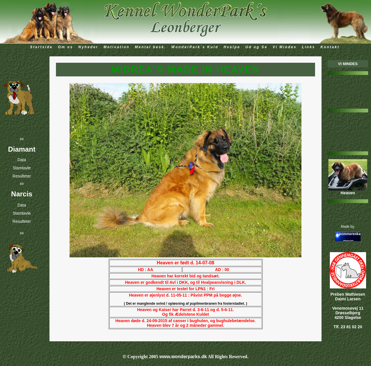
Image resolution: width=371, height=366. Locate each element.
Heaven (348, 193)
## (21, 139)
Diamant (22, 150)
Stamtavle (22, 169)
